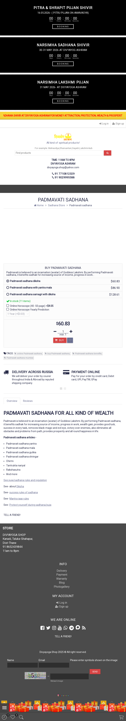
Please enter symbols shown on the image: (94, 660)
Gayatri (75, 148)
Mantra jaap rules (19, 498)
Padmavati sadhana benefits (88, 354)
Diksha (20, 486)
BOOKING (63, 26)
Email (42, 660)
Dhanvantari (66, 148)
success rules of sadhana (23, 492)
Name (10, 660)
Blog (62, 582)
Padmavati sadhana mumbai (20, 358)
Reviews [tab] (28, 401)
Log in (104, 123)
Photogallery (62, 586)
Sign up (118, 123)
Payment (61, 574)
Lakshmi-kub (86, 148)
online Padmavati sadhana (29, 354)
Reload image (57, 681)
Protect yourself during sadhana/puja (30, 504)
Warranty (61, 578)
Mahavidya (53, 148)
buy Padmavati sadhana (58, 354)
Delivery (62, 570)
